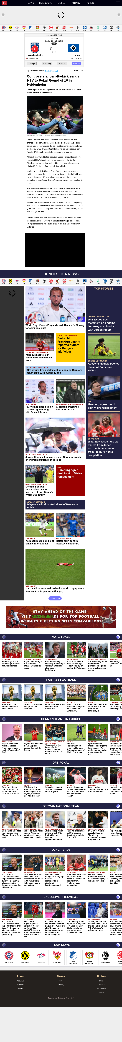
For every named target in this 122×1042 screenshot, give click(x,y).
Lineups (32, 99)
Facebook (101, 1020)
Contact (20, 1020)
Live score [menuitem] (45, 3)
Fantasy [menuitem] (75, 3)
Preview (62, 99)
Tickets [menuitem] (89, 3)
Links (101, 1027)
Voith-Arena (54, 74)
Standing (47, 99)
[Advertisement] (61, 41)
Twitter (101, 1016)
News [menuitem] (31, 3)
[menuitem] (13, 3)
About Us (20, 1016)
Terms (61, 1016)
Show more (55, 634)
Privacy (61, 1020)
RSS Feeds (101, 1024)
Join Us (20, 1024)
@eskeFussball (51, 106)
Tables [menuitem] (61, 3)
